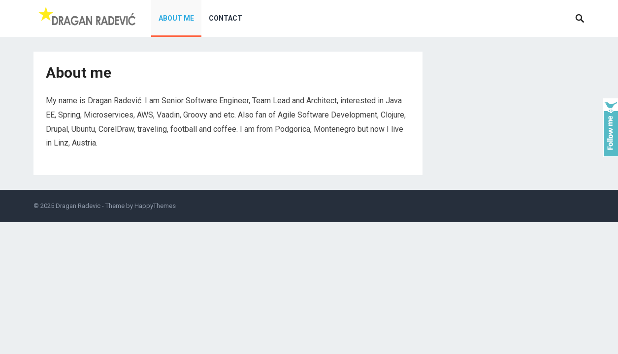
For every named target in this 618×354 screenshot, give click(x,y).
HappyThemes (155, 205)
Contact (225, 18)
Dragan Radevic (78, 205)
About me (176, 18)
